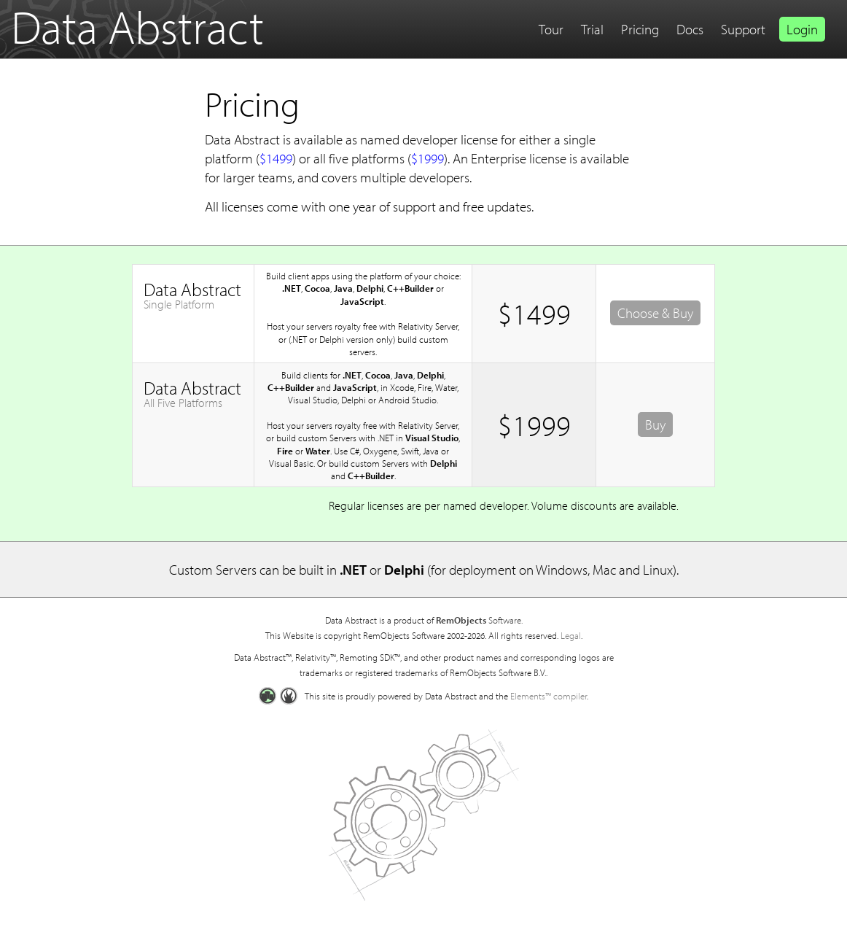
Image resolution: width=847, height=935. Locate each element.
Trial (592, 29)
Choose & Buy (655, 313)
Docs (689, 29)
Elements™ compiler (548, 696)
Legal (571, 635)
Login (802, 29)
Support (743, 29)
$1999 (427, 158)
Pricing (640, 29)
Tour (551, 29)
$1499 (275, 158)
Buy (655, 424)
